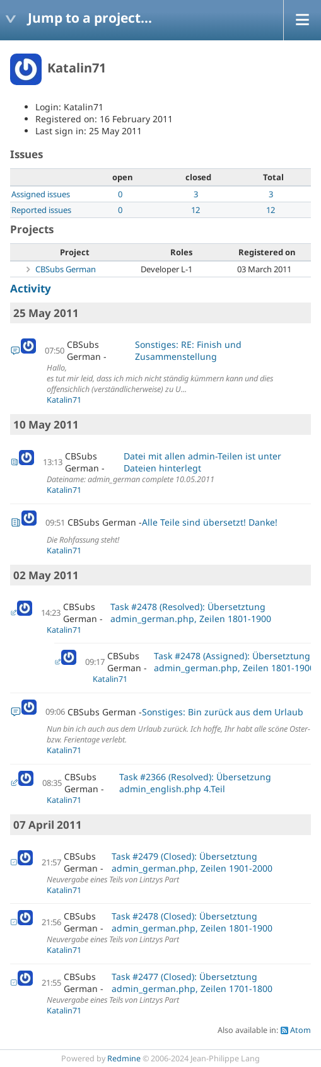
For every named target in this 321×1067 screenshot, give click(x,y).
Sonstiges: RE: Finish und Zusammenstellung (188, 350)
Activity (30, 288)
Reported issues (41, 210)
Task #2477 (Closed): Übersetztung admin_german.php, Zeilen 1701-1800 (192, 983)
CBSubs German (65, 269)
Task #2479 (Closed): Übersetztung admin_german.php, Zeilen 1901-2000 (192, 862)
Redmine (124, 1058)
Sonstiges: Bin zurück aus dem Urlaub (222, 712)
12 (195, 210)
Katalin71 (64, 400)
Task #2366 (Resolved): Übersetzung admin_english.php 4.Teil (195, 783)
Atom (300, 1030)
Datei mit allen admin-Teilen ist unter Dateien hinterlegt (202, 462)
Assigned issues (40, 194)
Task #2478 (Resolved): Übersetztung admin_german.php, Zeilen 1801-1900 (190, 613)
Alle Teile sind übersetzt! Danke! (209, 522)
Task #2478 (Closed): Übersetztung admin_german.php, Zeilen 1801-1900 (192, 922)
